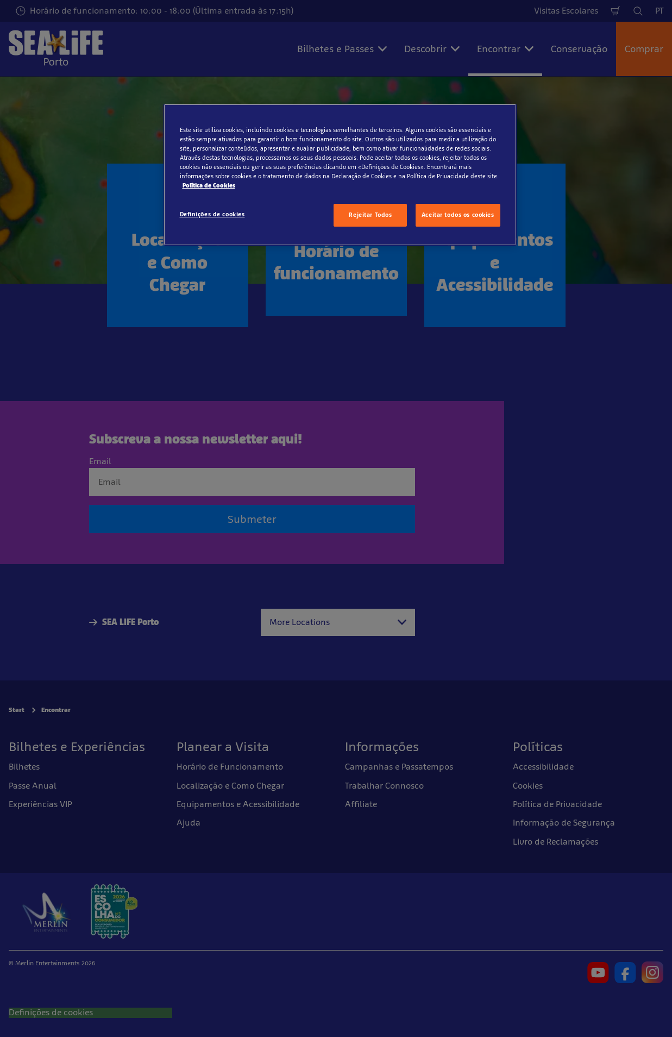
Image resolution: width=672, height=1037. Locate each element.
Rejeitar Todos (370, 214)
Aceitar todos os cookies (458, 214)
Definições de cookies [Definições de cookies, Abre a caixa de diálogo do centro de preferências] (212, 214)
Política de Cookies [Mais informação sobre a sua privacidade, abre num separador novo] (209, 185)
